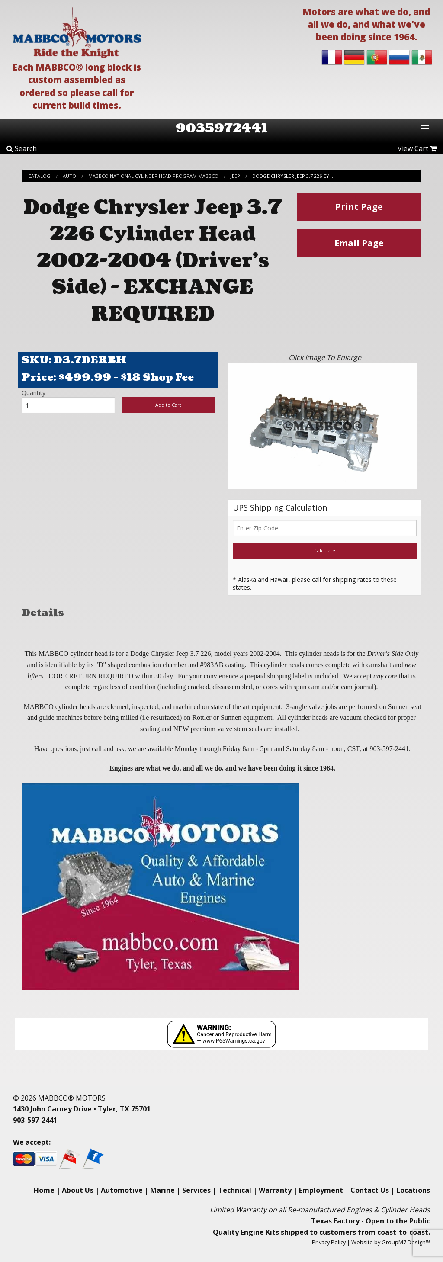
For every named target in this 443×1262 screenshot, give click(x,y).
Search (21, 148)
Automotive (122, 1190)
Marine (162, 1190)
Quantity (33, 393)
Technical (234, 1190)
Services (196, 1190)
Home (44, 1190)
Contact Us (369, 1190)
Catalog (39, 175)
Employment (321, 1190)
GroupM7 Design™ (406, 1242)
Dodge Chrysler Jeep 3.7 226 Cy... (292, 175)
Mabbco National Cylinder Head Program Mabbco (153, 175)
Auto (69, 175)
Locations (413, 1190)
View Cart (417, 148)
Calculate (324, 550)
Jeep (235, 175)
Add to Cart (168, 404)
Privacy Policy (329, 1242)
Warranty (275, 1190)
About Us (77, 1190)
